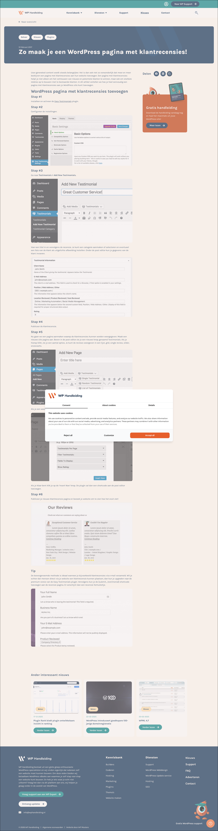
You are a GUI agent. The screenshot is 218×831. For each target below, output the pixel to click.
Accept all (149, 435)
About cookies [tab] (109, 405)
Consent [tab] (66, 405)
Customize (109, 435)
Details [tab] (151, 405)
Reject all (68, 435)
